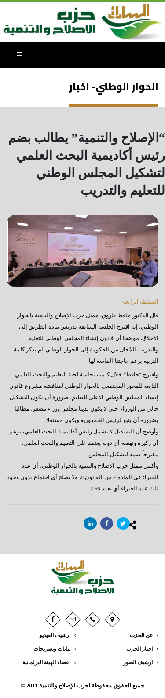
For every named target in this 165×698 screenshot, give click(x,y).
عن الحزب (141, 635)
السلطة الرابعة (140, 301)
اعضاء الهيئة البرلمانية (46, 663)
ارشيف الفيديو (55, 635)
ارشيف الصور (138, 663)
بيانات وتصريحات (51, 649)
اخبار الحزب (139, 649)
